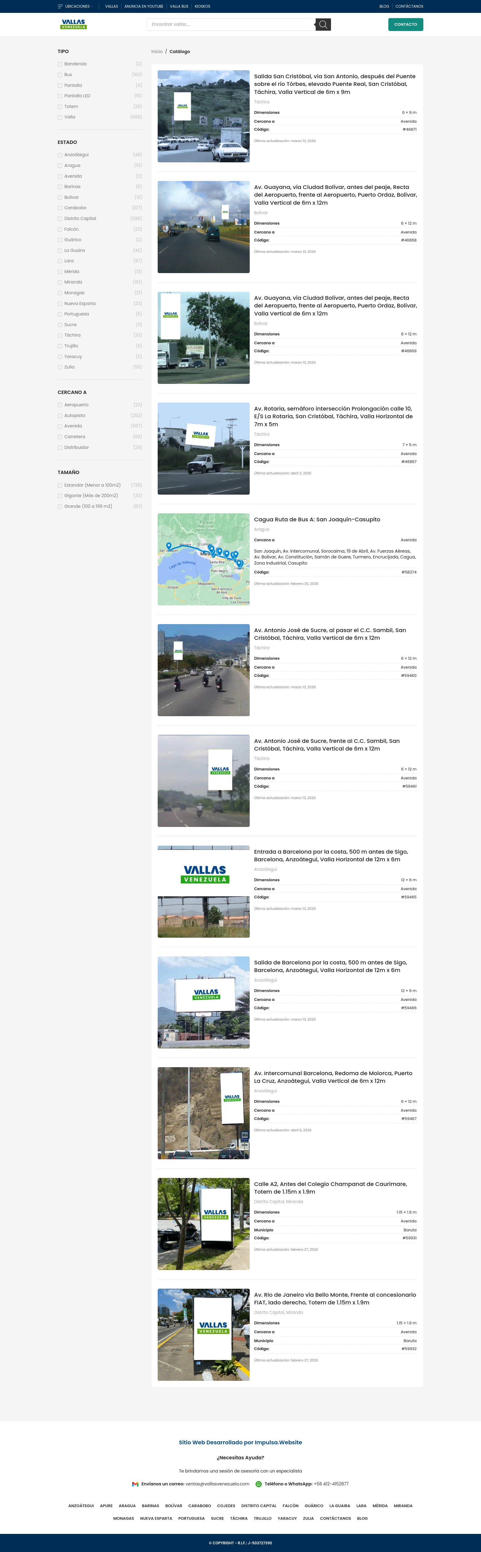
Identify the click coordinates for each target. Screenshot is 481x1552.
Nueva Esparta (80, 304)
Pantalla (73, 85)
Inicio (157, 51)
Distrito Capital (80, 219)
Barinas (72, 187)
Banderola (75, 64)
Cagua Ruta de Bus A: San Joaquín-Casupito (317, 519)
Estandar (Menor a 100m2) (92, 485)
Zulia (69, 367)
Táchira (72, 335)
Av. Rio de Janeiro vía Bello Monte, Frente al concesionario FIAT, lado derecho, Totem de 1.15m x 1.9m (335, 1298)
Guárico (72, 240)
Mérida (71, 272)
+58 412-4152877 (331, 1484)
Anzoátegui (76, 155)
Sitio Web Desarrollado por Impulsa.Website (240, 1442)
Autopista (74, 416)
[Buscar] (323, 24)
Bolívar (71, 197)
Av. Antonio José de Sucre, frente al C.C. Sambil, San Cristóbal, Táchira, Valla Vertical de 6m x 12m (327, 744)
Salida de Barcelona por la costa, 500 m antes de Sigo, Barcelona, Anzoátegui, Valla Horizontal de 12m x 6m (330, 966)
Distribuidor (76, 447)
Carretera (74, 437)
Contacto (405, 24)
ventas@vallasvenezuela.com (217, 1484)
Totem (71, 107)
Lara (69, 261)
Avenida (73, 176)
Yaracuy (73, 357)
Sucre (70, 325)
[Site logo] (74, 24)
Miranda (73, 282)
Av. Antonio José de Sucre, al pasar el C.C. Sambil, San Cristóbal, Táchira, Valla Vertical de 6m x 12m (330, 634)
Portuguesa (76, 314)
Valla (69, 117)
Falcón (71, 229)
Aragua (72, 165)
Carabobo (75, 208)
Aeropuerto (76, 405)
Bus (68, 75)
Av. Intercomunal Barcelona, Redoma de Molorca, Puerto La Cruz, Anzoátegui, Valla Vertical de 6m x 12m (333, 1077)
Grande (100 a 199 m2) (88, 506)
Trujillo (71, 346)
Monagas (74, 293)
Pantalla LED (77, 96)
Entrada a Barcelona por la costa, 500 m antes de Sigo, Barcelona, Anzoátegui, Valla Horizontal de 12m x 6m (331, 855)
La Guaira (74, 250)
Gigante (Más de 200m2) (91, 496)
